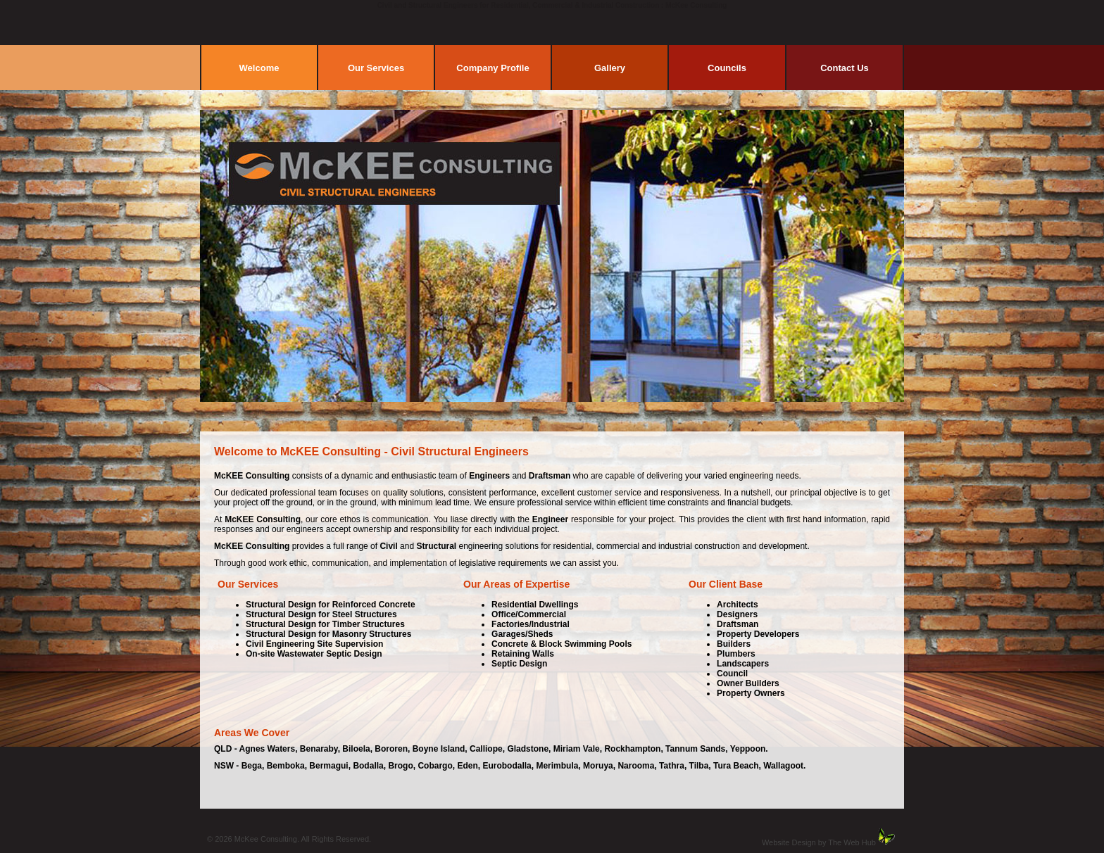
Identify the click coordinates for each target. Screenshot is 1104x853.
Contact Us (844, 68)
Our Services (376, 68)
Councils (727, 68)
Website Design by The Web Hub (819, 842)
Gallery (609, 68)
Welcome (259, 68)
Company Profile (492, 68)
